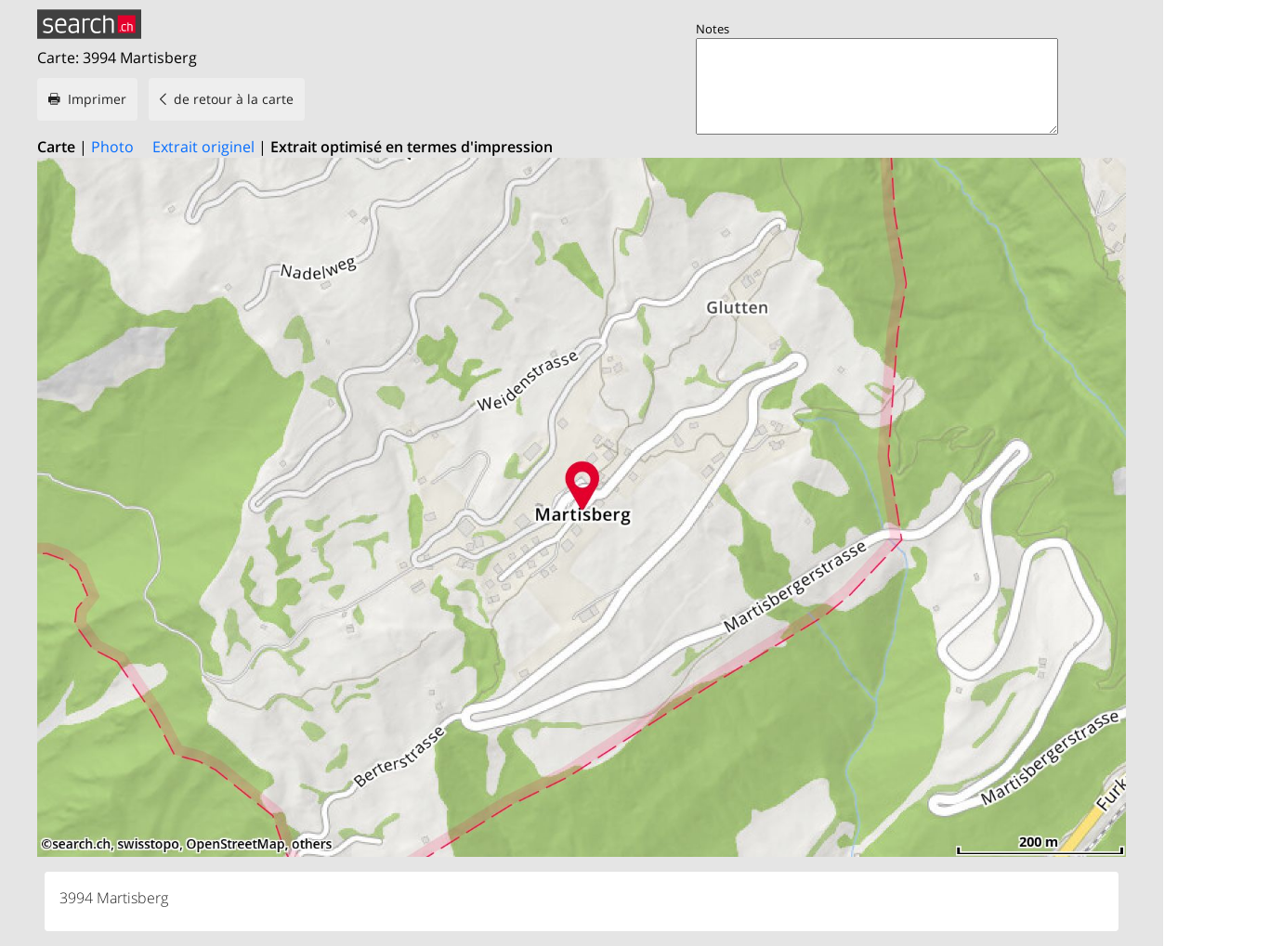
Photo (112, 146)
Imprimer (97, 99)
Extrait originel (203, 146)
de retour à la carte (234, 99)
